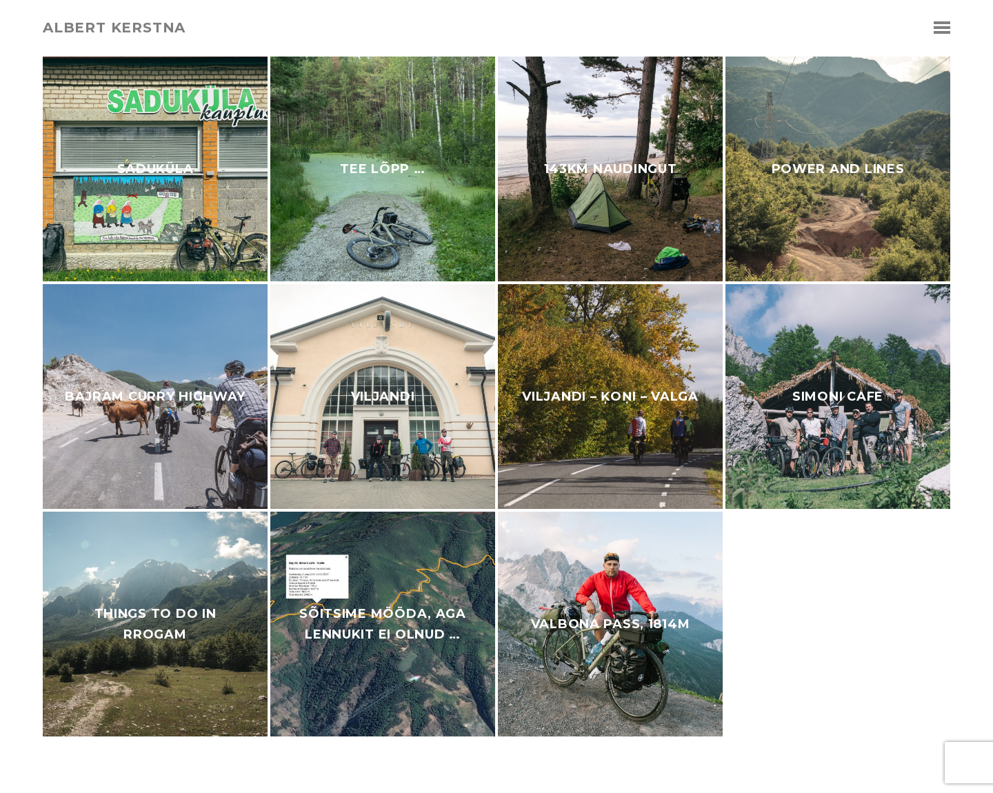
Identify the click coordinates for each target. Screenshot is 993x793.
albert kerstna (114, 27)
